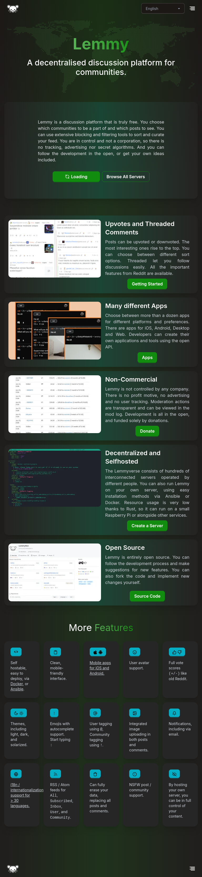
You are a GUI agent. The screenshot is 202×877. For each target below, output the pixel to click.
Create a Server (147, 525)
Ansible (17, 689)
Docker (17, 683)
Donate (147, 431)
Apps (147, 357)
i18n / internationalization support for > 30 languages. (27, 795)
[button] (192, 8)
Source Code (147, 596)
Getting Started (147, 283)
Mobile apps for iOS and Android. (100, 667)
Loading (76, 176)
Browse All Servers (126, 176)
